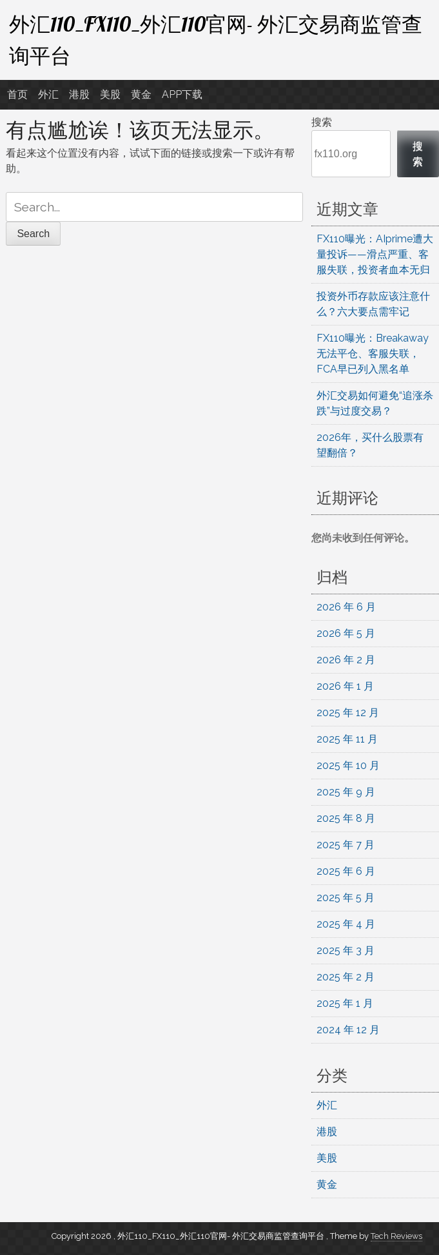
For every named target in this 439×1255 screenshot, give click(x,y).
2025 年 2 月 (346, 977)
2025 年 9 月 (346, 792)
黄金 (141, 94)
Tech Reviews (396, 1236)
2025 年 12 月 (348, 712)
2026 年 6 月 (346, 607)
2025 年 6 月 (346, 871)
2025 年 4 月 (346, 924)
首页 (17, 94)
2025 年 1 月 (345, 1003)
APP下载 (182, 94)
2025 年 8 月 (346, 818)
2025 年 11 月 (347, 739)
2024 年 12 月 (348, 1030)
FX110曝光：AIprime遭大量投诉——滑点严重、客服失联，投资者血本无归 (375, 254)
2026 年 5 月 (346, 633)
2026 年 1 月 (345, 686)
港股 (79, 94)
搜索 (321, 122)
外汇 (48, 94)
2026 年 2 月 (346, 660)
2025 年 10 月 (348, 765)
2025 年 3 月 (346, 950)
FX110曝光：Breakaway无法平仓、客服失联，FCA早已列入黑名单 (373, 353)
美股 (110, 94)
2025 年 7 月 (346, 845)
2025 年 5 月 (346, 897)
